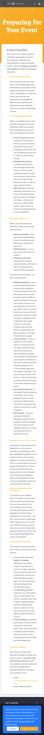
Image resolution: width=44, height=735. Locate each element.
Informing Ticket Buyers (20, 76)
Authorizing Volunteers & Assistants (21, 489)
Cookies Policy (25, 721)
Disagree (13, 729)
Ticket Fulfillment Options (21, 116)
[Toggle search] (4, 4)
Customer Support (18, 647)
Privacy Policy (11, 724)
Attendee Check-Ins (18, 218)
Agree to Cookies (29, 729)
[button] (34, 3)
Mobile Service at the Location (23, 440)
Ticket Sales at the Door (20, 541)
